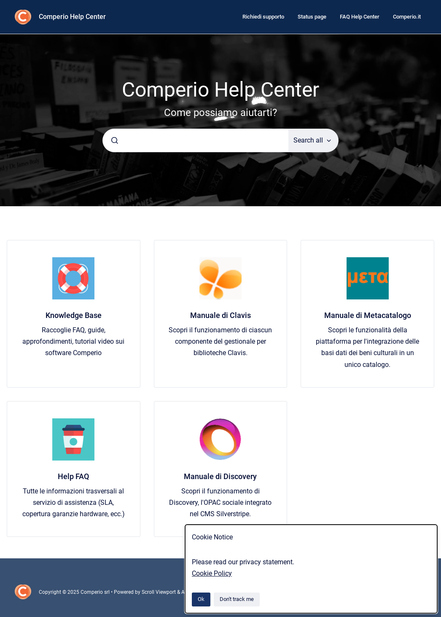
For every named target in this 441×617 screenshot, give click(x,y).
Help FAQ (73, 476)
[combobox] (195, 140)
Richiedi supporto (263, 16)
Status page (312, 16)
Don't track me (237, 599)
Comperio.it (407, 16)
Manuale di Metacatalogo (367, 315)
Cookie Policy (212, 573)
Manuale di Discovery (220, 476)
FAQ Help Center (359, 16)
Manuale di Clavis (220, 315)
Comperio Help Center (72, 17)
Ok (201, 599)
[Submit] (114, 140)
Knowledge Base (74, 315)
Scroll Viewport (159, 592)
